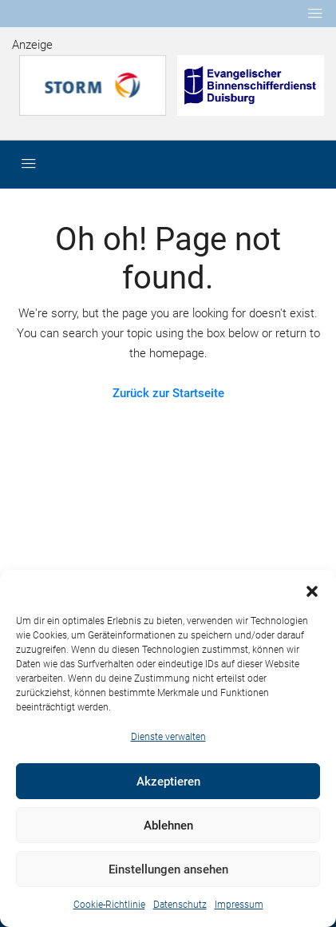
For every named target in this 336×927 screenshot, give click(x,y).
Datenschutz (180, 904)
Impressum (239, 904)
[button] (312, 590)
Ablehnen (168, 825)
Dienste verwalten (168, 736)
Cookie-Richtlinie (109, 904)
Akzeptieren (168, 781)
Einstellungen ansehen (168, 869)
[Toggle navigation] (315, 13)
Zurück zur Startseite (168, 393)
